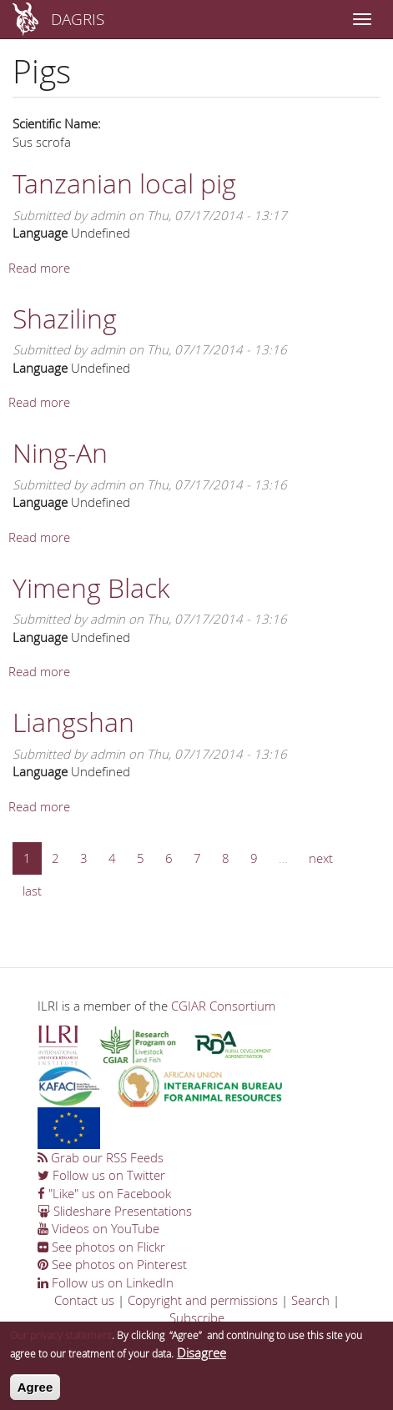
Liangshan (73, 722)
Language (40, 232)
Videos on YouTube (98, 1228)
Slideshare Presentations (115, 1210)
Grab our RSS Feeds (101, 1157)
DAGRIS (77, 18)
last (32, 890)
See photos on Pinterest (112, 1264)
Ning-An (60, 452)
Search (310, 1300)
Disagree (201, 1358)
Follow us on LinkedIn (106, 1282)
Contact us (84, 1300)
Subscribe (196, 1317)
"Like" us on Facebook (104, 1193)
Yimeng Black (91, 587)
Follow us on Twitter (101, 1175)
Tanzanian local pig (124, 183)
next (321, 858)
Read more (39, 267)
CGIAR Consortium (223, 1005)
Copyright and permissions (203, 1300)
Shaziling (65, 318)
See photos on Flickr (101, 1246)
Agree (35, 1394)
